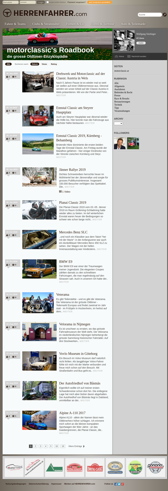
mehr (141, 43)
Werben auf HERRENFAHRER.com (79, 484)
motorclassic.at (121, 71)
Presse (117, 95)
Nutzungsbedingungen (16, 484)
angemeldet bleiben (57, 2)
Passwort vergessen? (77, 2)
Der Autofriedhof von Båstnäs (79, 383)
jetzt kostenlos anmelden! (99, 2)
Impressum (56, 484)
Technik (118, 104)
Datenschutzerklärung (39, 484)
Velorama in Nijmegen (74, 324)
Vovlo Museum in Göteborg (78, 353)
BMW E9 (65, 261)
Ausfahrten (119, 89)
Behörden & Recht (123, 92)
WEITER (61, 95)
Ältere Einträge (75, 446)
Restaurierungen (122, 101)
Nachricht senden (138, 56)
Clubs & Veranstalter (46, 24)
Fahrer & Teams (15, 24)
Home (121, 56)
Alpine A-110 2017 (72, 413)
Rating (54, 64)
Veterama (62, 294)
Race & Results (121, 98)
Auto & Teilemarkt (133, 24)
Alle (8, 64)
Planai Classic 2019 (72, 202)
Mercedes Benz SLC (73, 232)
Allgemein (119, 86)
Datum (35, 64)
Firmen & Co (75, 24)
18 (56, 446)
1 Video (66, 191)
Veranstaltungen (122, 111)
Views (44, 64)
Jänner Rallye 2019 (72, 169)
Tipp (116, 108)
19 (63, 446)
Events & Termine (102, 24)
